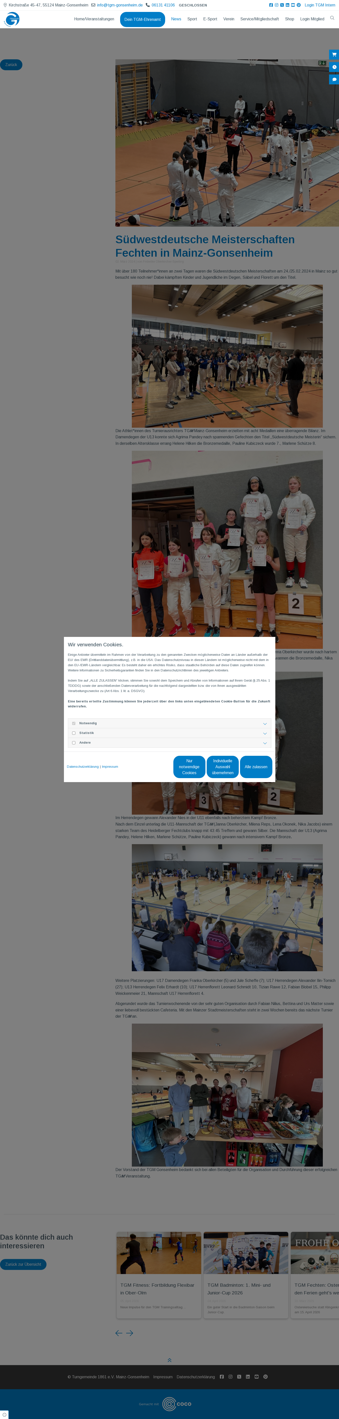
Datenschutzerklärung (83, 766)
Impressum (110, 766)
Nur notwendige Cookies (155, 767)
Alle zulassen (249, 767)
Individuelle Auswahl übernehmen (202, 767)
